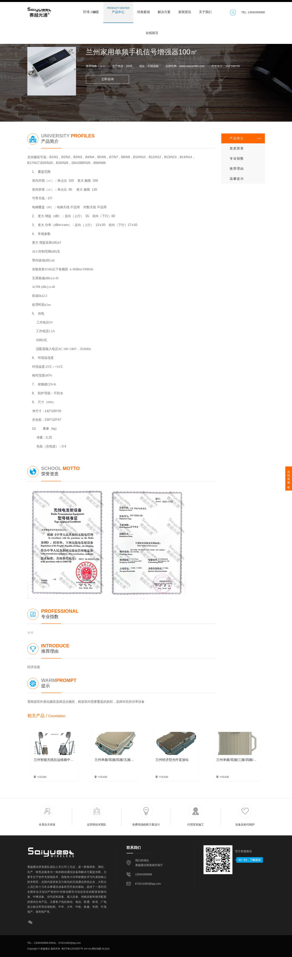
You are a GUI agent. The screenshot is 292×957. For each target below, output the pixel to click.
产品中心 (118, 10)
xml (85, 948)
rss (89, 948)
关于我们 (205, 10)
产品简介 (237, 138)
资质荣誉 (237, 148)
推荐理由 (237, 168)
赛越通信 (45, 948)
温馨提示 (237, 178)
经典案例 (143, 10)
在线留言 (152, 31)
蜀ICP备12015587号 (72, 948)
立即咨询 (107, 79)
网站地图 (96, 948)
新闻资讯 (184, 10)
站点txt (105, 948)
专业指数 (237, 158)
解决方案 (164, 10)
